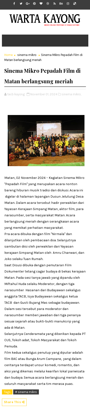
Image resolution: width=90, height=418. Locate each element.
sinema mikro (26, 55)
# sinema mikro (26, 392)
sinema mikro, (71, 94)
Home (8, 55)
